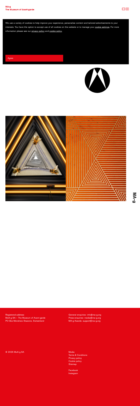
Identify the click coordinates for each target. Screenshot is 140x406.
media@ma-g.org (92, 318)
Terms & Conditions (78, 355)
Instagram (73, 373)
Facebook (73, 370)
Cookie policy (75, 361)
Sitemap (73, 364)
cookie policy (55, 31)
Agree (10, 58)
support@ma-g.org (91, 321)
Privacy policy (75, 358)
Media (71, 352)
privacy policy (38, 31)
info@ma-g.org (94, 314)
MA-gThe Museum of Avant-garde (19, 8)
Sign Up (123, 9)
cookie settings (102, 27)
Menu (127, 9)
